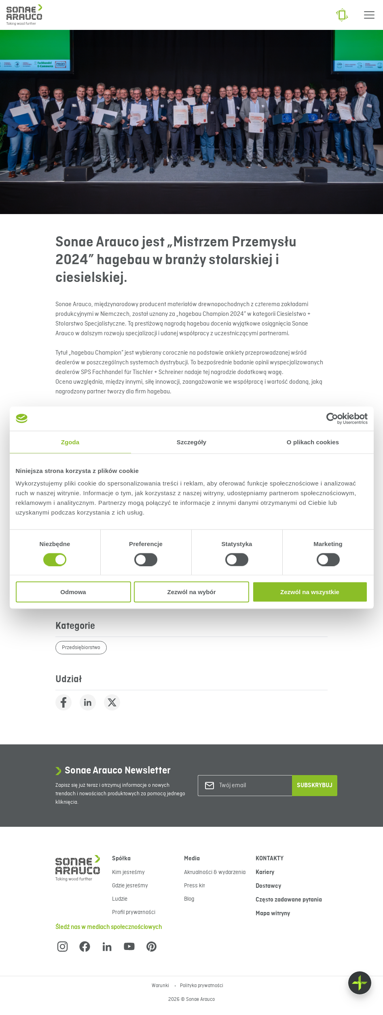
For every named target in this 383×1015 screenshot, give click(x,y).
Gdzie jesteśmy (130, 885)
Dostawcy (268, 886)
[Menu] (369, 15)
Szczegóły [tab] (191, 441)
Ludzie (119, 899)
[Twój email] (252, 786)
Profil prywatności (133, 912)
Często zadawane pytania (289, 900)
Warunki (161, 986)
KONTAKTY (270, 858)
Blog (189, 899)
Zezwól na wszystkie (309, 591)
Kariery (265, 872)
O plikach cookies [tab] (313, 441)
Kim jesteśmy (128, 872)
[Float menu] (360, 983)
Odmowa (73, 591)
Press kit (194, 885)
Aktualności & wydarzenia (214, 872)
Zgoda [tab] (70, 441)
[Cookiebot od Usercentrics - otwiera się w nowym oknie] (332, 418)
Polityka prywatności (201, 986)
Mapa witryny (273, 913)
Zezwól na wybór (191, 591)
